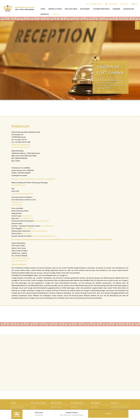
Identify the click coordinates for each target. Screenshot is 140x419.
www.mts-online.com (19, 261)
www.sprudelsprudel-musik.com (43, 236)
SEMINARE (116, 9)
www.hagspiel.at (28, 228)
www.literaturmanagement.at (22, 194)
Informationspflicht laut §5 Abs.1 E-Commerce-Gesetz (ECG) (33, 179)
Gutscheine (94, 407)
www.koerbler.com (18, 185)
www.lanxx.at (27, 216)
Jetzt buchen (111, 4)
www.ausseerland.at (41, 221)
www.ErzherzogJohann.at (20, 147)
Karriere (124, 4)
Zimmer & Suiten (55, 9)
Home (43, 9)
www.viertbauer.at (47, 226)
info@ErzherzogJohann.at (20, 145)
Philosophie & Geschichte (19, 409)
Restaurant (85, 9)
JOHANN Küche (56, 407)
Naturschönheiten (76, 409)
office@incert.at (17, 202)
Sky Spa (33, 407)
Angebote (45, 14)
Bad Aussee (74, 407)
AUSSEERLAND (128, 9)
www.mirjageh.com (26, 218)
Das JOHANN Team (17, 407)
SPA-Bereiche (35, 409)
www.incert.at (16, 205)
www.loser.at (26, 233)
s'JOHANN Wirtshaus (101, 9)
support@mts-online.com (20, 258)
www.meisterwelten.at (39, 231)
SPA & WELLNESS (71, 9)
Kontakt (55, 14)
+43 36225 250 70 (94, 4)
